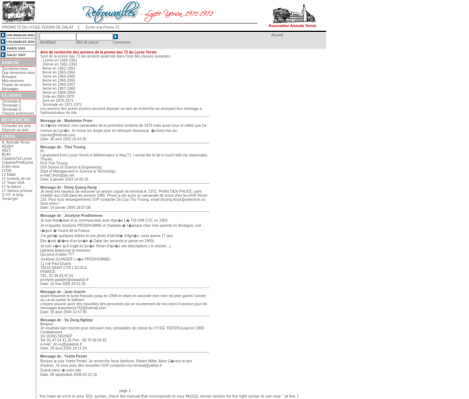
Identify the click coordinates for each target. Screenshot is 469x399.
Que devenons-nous (18, 73)
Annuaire (9, 77)
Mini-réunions (13, 81)
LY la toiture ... (13, 187)
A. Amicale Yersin (16, 142)
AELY (6, 150)
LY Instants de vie (16, 179)
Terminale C (11, 105)
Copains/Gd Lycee (17, 158)
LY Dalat (8, 175)
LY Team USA (13, 183)
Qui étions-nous (14, 69)
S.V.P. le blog (12, 195)
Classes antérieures (18, 113)
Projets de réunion (17, 85)
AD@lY (8, 146)
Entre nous (10, 167)
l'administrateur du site (58, 113)
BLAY (6, 154)
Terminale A (11, 101)
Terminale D (11, 109)
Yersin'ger (10, 199)
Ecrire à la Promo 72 (102, 27)
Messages (10, 89)
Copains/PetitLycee (17, 162)
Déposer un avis (15, 130)
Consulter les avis (16, 126)
